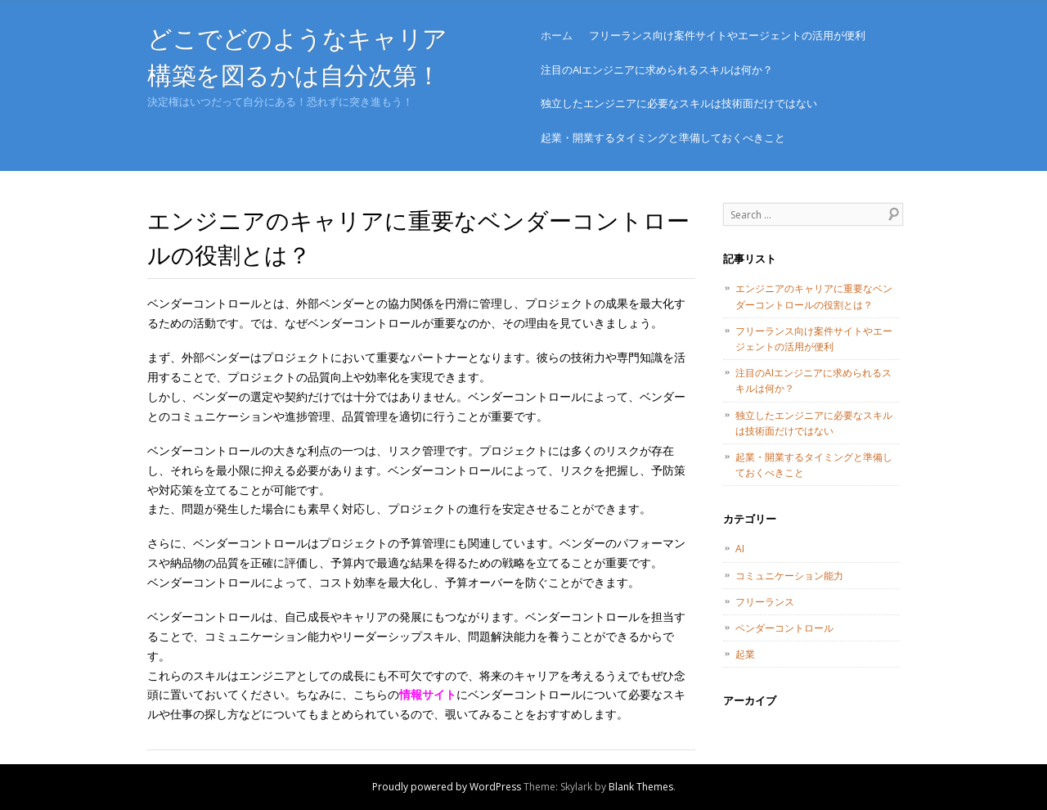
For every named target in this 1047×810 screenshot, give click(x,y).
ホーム (557, 35)
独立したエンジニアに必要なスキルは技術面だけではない (679, 103)
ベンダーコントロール (784, 628)
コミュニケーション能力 (789, 576)
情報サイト (427, 694)
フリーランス (764, 602)
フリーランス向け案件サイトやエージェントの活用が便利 (727, 35)
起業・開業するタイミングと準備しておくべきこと (663, 137)
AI (739, 549)
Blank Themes (641, 787)
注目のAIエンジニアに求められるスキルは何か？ (657, 69)
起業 (745, 654)
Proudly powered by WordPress (446, 787)
